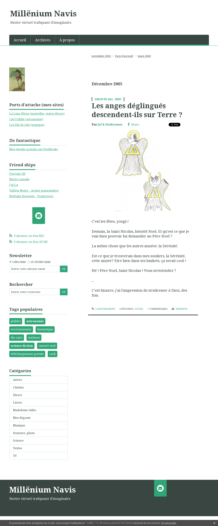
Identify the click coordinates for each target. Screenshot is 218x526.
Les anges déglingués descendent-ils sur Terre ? (137, 110)
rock (52, 354)
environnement (21, 329)
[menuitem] (20, 40)
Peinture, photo (24, 433)
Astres (17, 380)
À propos (67, 39)
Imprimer (179, 308)
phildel (16, 321)
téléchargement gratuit (27, 354)
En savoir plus (168, 523)
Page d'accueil (124, 56)
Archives (42, 39)
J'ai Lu (13, 185)
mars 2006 (144, 56)
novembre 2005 (101, 56)
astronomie (35, 321)
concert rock (47, 346)
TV (15, 456)
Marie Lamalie (19, 179)
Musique (19, 425)
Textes (17, 448)
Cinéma (18, 387)
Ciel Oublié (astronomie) (26, 119)
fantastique (45, 329)
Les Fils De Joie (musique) (26, 125)
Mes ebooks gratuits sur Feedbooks (33, 149)
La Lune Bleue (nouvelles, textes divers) (36, 114)
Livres (17, 402)
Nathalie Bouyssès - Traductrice (31, 196)
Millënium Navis (43, 13)
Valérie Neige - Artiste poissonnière (34, 190)
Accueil (20, 39)
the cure (16, 338)
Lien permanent (103, 308)
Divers (17, 395)
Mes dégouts (21, 418)
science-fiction (22, 346)
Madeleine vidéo (24, 410)
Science (18, 440)
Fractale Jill (17, 174)
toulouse (34, 338)
